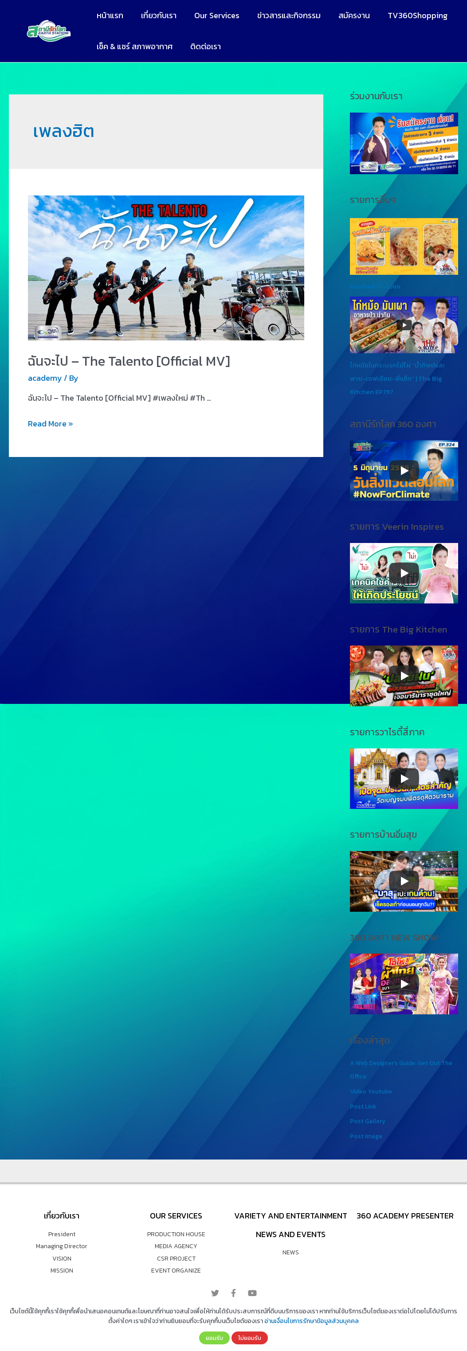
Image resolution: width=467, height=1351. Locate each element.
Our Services (212, 15)
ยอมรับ (214, 1337)
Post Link (364, 1106)
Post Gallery (368, 1121)
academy (45, 378)
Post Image (367, 1136)
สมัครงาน (346, 15)
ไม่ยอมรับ (249, 1337)
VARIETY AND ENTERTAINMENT (290, 1216)
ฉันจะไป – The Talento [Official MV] (129, 361)
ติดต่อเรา (203, 46)
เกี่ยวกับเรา (156, 15)
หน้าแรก (109, 15)
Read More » (50, 424)
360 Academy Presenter (405, 1216)
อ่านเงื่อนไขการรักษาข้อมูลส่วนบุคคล (311, 1321)
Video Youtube (373, 1091)
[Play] (404, 470)
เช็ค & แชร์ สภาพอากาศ (134, 46)
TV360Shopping (408, 15)
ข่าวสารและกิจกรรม (282, 15)
